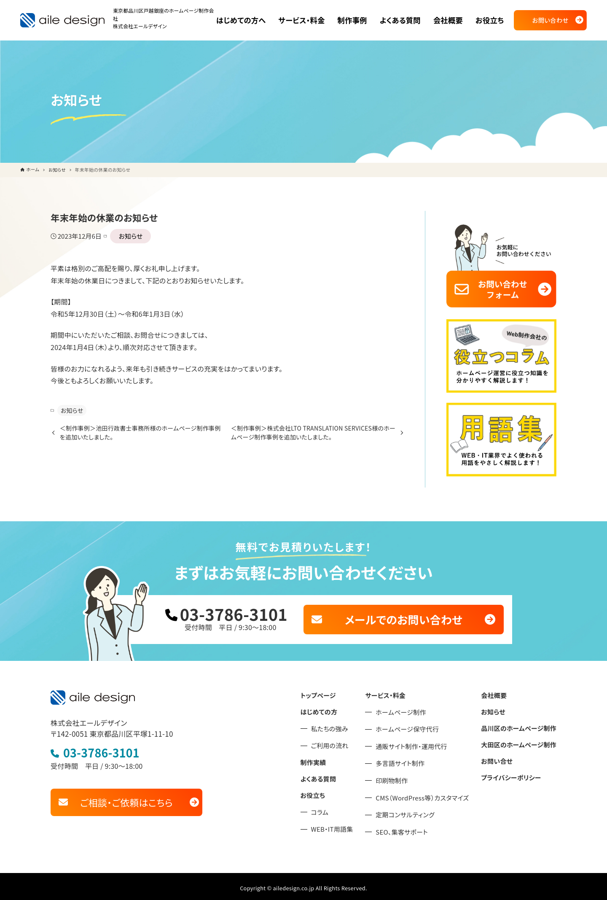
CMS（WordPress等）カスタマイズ (430, 794)
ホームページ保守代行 (416, 726)
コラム (333, 806)
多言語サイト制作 (409, 760)
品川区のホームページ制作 (521, 723)
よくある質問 (330, 773)
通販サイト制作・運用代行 (420, 742)
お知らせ (126, 236)
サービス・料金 (395, 692)
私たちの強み (342, 724)
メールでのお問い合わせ (403, 617)
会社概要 (498, 692)
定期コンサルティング (414, 811)
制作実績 (326, 758)
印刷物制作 (401, 777)
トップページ (330, 692)
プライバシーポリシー (514, 771)
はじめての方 (331, 707)
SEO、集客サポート (411, 828)
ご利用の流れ (342, 741)
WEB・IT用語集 (344, 823)
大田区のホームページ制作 (521, 739)
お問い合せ (501, 755)
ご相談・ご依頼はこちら (126, 796)
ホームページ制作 (410, 708)
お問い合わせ (550, 20)
